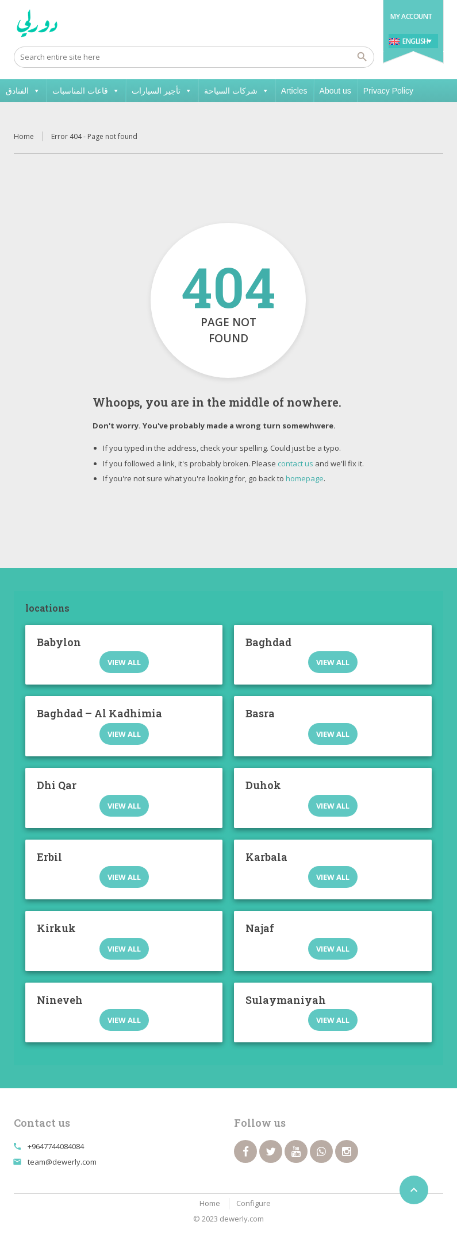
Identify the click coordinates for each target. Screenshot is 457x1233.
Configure (253, 1203)
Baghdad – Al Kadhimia (99, 713)
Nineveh (60, 1000)
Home (24, 136)
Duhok (263, 785)
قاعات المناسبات (86, 90)
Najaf (259, 928)
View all (124, 662)
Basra (260, 713)
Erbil (49, 857)
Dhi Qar (56, 785)
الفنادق (23, 90)
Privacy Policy (388, 90)
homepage (305, 478)
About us (335, 90)
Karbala (266, 857)
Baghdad (268, 642)
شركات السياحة (236, 90)
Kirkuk (56, 928)
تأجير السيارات (162, 90)
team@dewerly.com (62, 1162)
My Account (411, 16)
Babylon (59, 642)
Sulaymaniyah (285, 1000)
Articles (294, 90)
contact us (295, 463)
